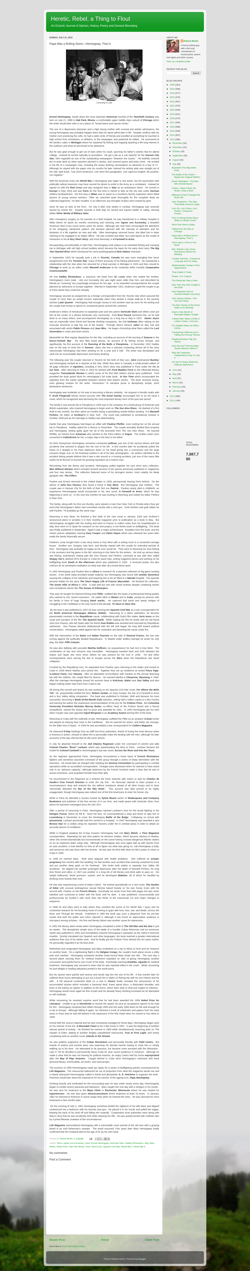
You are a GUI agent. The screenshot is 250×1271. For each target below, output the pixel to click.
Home (105, 1239)
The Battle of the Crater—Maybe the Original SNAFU (186, 175)
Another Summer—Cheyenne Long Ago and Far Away (186, 259)
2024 (172, 93)
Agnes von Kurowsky (73, 1143)
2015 (172, 131)
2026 (172, 85)
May (174, 374)
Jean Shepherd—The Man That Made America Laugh (185, 203)
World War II (139, 1146)
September (178, 155)
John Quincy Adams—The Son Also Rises (184, 299)
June (175, 370)
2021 (172, 105)
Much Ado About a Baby (183, 224)
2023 (172, 97)
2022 (172, 101)
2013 (172, 139)
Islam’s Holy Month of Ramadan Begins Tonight (185, 313)
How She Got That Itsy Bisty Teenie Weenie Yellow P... (185, 347)
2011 (172, 400)
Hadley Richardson (134, 1143)
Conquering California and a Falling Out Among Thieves (186, 333)
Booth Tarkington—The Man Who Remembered (185, 182)
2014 (172, 135)
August (176, 160)
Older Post (152, 1239)
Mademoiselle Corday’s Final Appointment (185, 266)
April (174, 378)
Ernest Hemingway (100, 1143)
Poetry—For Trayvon (182, 276)
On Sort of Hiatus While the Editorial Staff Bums (185, 363)
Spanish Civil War (111, 1146)
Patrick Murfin (191, 41)
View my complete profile (178, 61)
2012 (172, 396)
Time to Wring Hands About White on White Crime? (185, 219)
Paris (88, 1146)
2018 (172, 118)
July (174, 164)
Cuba (87, 1143)
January (176, 391)
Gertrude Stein (117, 1143)
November (177, 147)
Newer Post (57, 1239)
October (176, 151)
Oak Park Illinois (77, 1146)
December (177, 143)
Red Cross (97, 1146)
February (177, 387)
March (175, 382)
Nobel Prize (62, 1146)
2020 (172, 110)
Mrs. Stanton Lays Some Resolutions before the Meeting (184, 251)
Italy (146, 1143)
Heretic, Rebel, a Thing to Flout (90, 18)
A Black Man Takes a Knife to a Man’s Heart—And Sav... (186, 319)
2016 (172, 127)
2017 (172, 122)
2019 (172, 114)
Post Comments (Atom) (73, 1246)
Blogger (142, 1259)
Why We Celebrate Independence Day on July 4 (186, 355)
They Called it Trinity (181, 272)
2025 (172, 89)
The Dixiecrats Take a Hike (184, 280)
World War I (126, 1146)
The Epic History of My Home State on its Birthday (186, 306)
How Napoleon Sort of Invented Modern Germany (186, 292)
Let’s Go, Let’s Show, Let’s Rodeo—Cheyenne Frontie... (184, 211)
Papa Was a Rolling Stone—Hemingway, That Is (185, 236)
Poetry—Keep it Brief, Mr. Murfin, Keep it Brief (184, 189)
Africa (59, 1143)
